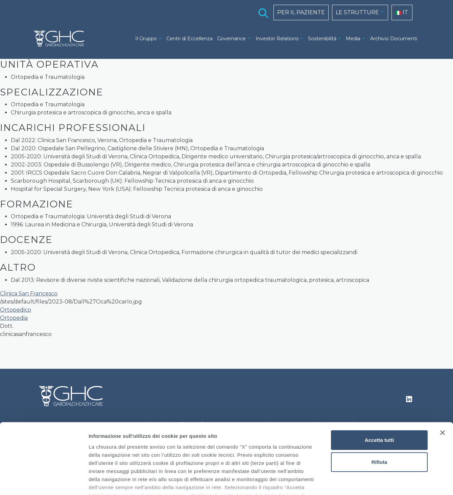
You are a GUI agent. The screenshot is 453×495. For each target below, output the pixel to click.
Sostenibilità (322, 39)
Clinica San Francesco (28, 293)
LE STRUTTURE (357, 12)
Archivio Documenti (393, 39)
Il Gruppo (146, 39)
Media (353, 39)
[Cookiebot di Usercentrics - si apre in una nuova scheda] (43, 482)
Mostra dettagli (355, 482)
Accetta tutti (379, 392)
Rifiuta (379, 414)
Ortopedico (15, 310)
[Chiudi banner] (442, 384)
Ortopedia (14, 318)
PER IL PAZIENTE (301, 12)
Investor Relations (277, 39)
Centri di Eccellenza (189, 39)
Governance (231, 39)
